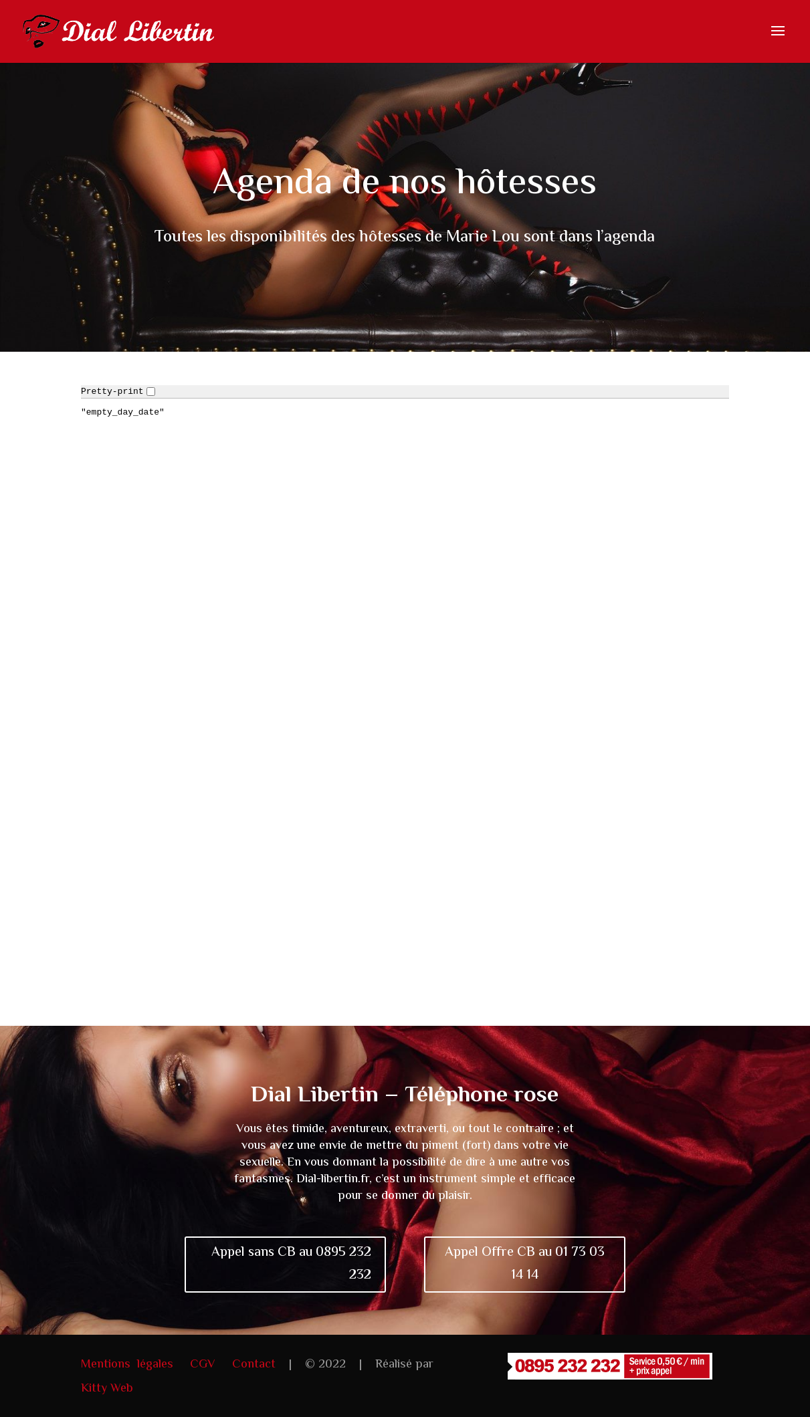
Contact (254, 1364)
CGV (202, 1364)
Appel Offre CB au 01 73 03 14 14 (525, 1264)
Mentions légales (127, 1364)
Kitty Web (107, 1389)
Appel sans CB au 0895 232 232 (291, 1264)
